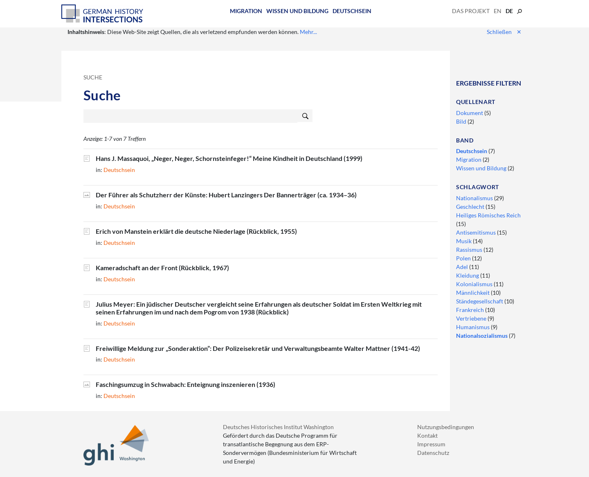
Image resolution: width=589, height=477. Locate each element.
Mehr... (308, 31)
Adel (462, 266)
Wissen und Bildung (297, 10)
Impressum (431, 444)
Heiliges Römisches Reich (488, 215)
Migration (246, 10)
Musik (464, 240)
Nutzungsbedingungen (445, 426)
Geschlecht (471, 206)
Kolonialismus (475, 283)
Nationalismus (475, 197)
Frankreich (470, 309)
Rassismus (469, 249)
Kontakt (427, 435)
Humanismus (473, 326)
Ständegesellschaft (480, 301)
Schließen (504, 31)
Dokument (470, 112)
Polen (464, 258)
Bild (462, 121)
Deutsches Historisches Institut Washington (278, 426)
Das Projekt (471, 10)
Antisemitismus (476, 232)
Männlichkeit (473, 292)
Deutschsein (352, 10)
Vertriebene (472, 318)
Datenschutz (433, 452)
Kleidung (468, 275)
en (497, 10)
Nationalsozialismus (482, 335)
